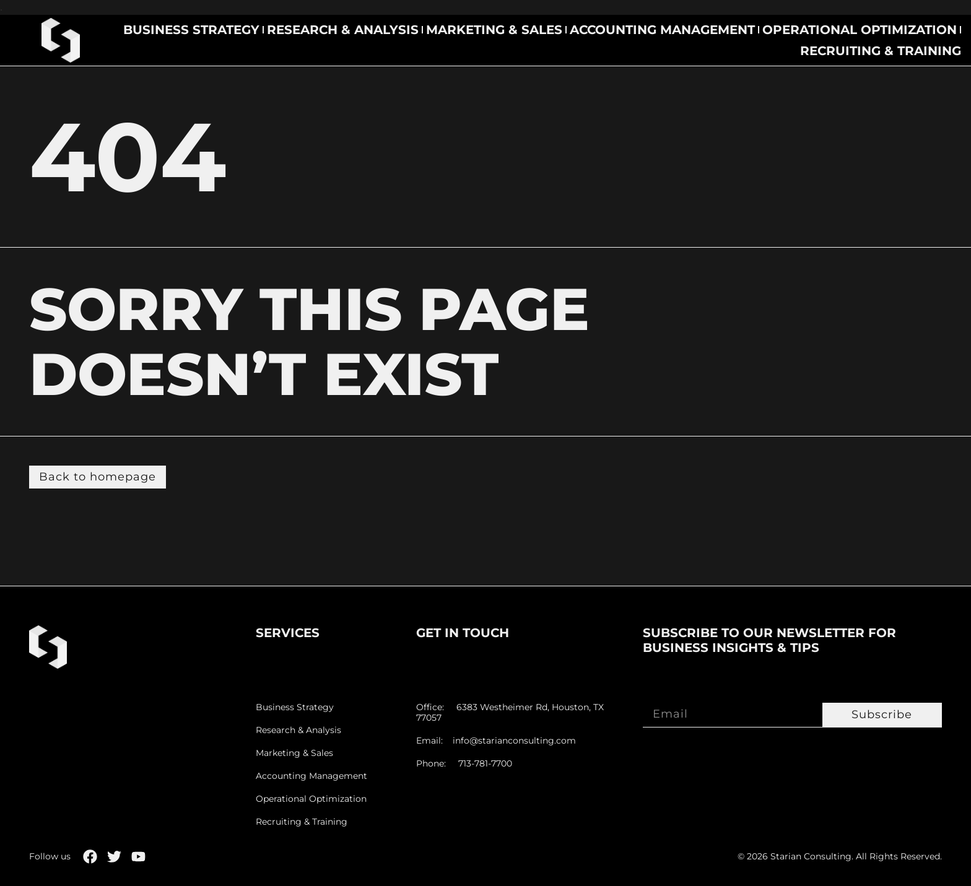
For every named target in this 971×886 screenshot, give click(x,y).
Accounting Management (662, 29)
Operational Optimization (859, 29)
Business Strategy (191, 29)
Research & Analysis (343, 29)
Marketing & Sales (494, 29)
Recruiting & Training (880, 50)
